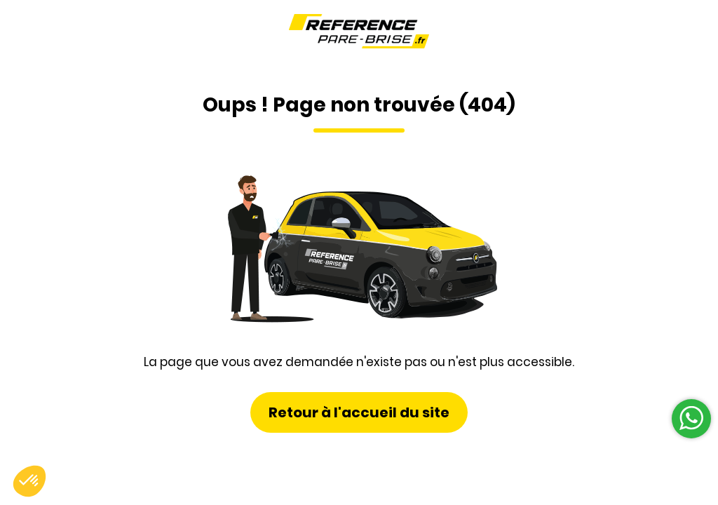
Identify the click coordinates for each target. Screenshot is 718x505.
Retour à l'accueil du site (359, 412)
